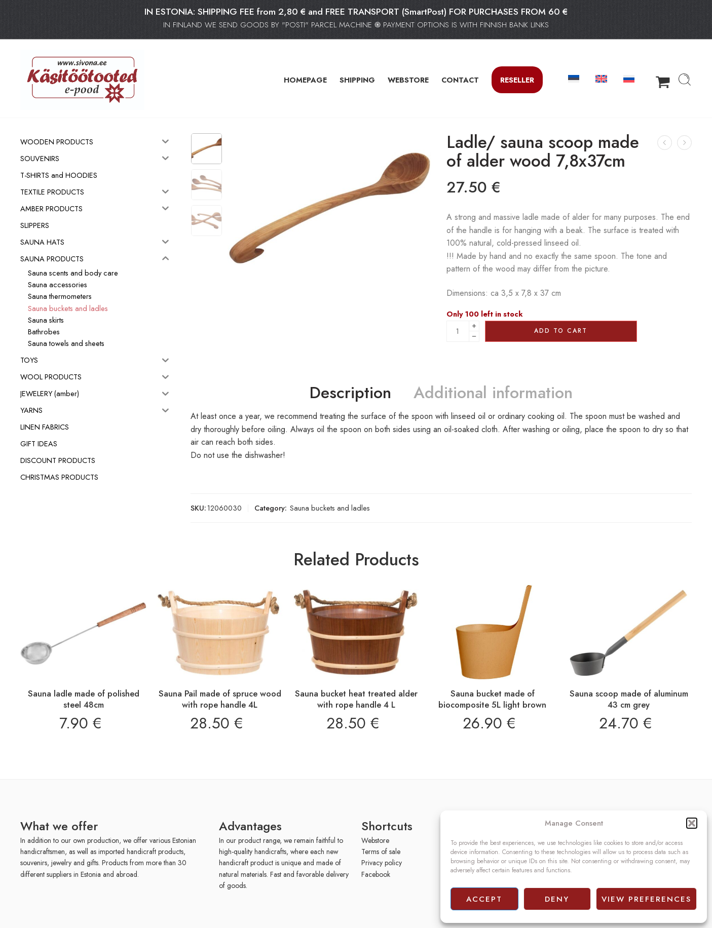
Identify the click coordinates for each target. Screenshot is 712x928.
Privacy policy (381, 863)
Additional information (493, 393)
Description (350, 393)
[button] (692, 823)
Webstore (375, 840)
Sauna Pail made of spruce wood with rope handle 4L (220, 699)
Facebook (375, 874)
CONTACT (460, 79)
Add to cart (560, 330)
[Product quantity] (457, 331)
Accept (484, 899)
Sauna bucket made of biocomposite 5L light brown (492, 699)
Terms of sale (380, 851)
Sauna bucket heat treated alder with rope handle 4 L (356, 699)
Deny (557, 899)
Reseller (517, 79)
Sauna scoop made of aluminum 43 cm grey (629, 699)
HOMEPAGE (305, 79)
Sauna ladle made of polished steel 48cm (83, 699)
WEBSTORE (408, 79)
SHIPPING (357, 79)
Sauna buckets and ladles (330, 507)
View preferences (646, 899)
